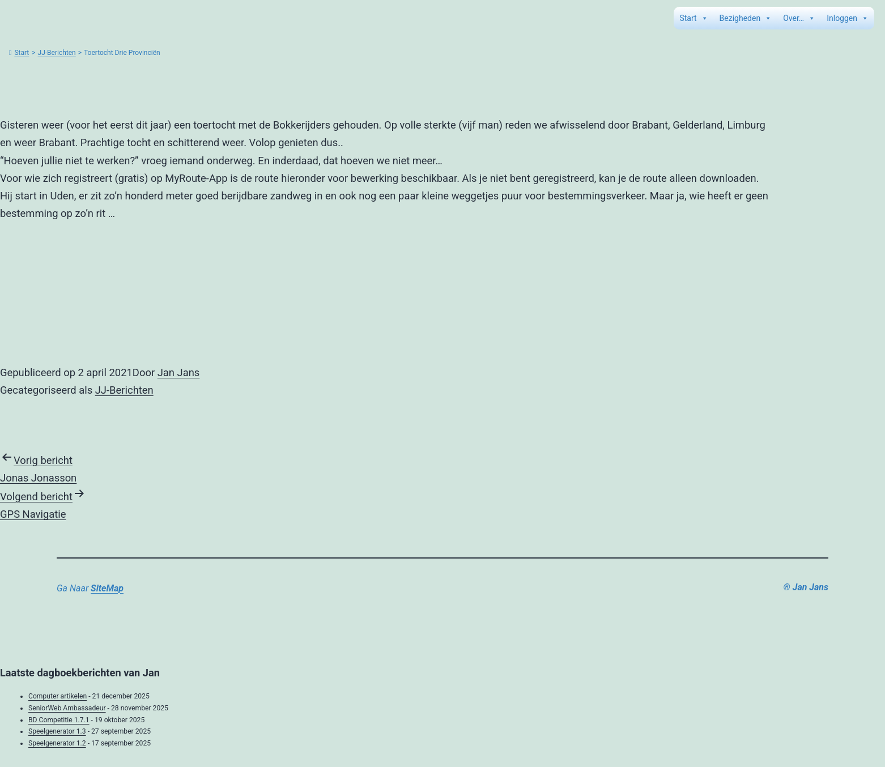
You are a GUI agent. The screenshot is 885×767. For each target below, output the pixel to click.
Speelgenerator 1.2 (57, 743)
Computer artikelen (57, 696)
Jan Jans (179, 372)
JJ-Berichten (57, 53)
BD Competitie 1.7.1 (59, 720)
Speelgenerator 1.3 (57, 731)
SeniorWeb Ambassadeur (67, 708)
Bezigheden (746, 18)
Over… (799, 18)
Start (693, 18)
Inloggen (848, 18)
